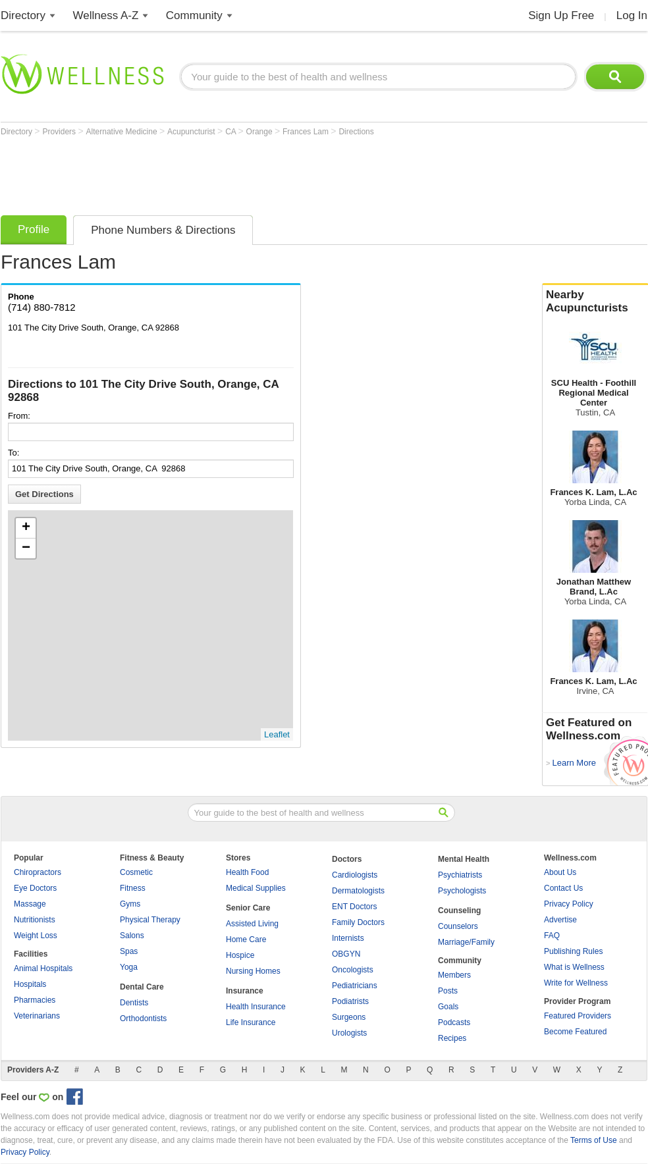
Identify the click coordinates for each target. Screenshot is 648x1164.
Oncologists (352, 969)
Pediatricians (354, 985)
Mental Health (463, 859)
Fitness (133, 888)
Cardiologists (354, 875)
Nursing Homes (253, 971)
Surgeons (348, 1017)
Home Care (246, 939)
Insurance (244, 990)
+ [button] (26, 528)
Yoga (129, 967)
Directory (23, 15)
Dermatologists (358, 890)
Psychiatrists (460, 875)
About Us (560, 872)
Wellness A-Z (106, 15)
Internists (348, 938)
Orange (260, 131)
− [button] (26, 548)
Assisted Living (252, 923)
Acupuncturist (192, 131)
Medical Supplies (256, 888)
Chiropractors (37, 872)
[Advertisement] (240, 172)
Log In (631, 15)
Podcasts (454, 1022)
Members (454, 975)
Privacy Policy (568, 904)
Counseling (459, 910)
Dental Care (142, 987)
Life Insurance (250, 1022)
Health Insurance (256, 1006)
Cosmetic (136, 872)
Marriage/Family (466, 942)
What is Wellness (574, 967)
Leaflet (277, 734)
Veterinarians (37, 1015)
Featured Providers (577, 1015)
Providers (60, 131)
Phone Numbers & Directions (163, 230)
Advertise (560, 919)
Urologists (349, 1033)
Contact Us (563, 888)
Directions (355, 131)
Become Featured (575, 1031)
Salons (132, 935)
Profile (33, 229)
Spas (129, 951)
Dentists (134, 1002)
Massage (30, 904)
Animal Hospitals (43, 968)
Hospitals (30, 984)
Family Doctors (358, 922)
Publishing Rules (573, 951)
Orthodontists (143, 1018)
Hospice (240, 955)
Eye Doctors (35, 888)
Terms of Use (593, 1140)
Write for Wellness (576, 983)
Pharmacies (34, 1000)
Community (194, 15)
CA (231, 131)
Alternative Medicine (122, 131)
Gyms (130, 904)
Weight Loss (35, 935)
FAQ (552, 935)
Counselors (458, 926)
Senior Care (248, 908)
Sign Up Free (561, 15)
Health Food (247, 872)
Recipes (452, 1038)
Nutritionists (34, 919)
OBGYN (346, 954)
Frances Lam (307, 131)
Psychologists (462, 890)
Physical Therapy (150, 919)
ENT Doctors (354, 906)
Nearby (595, 301)
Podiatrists (350, 1001)
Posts (448, 990)
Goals (448, 1006)
